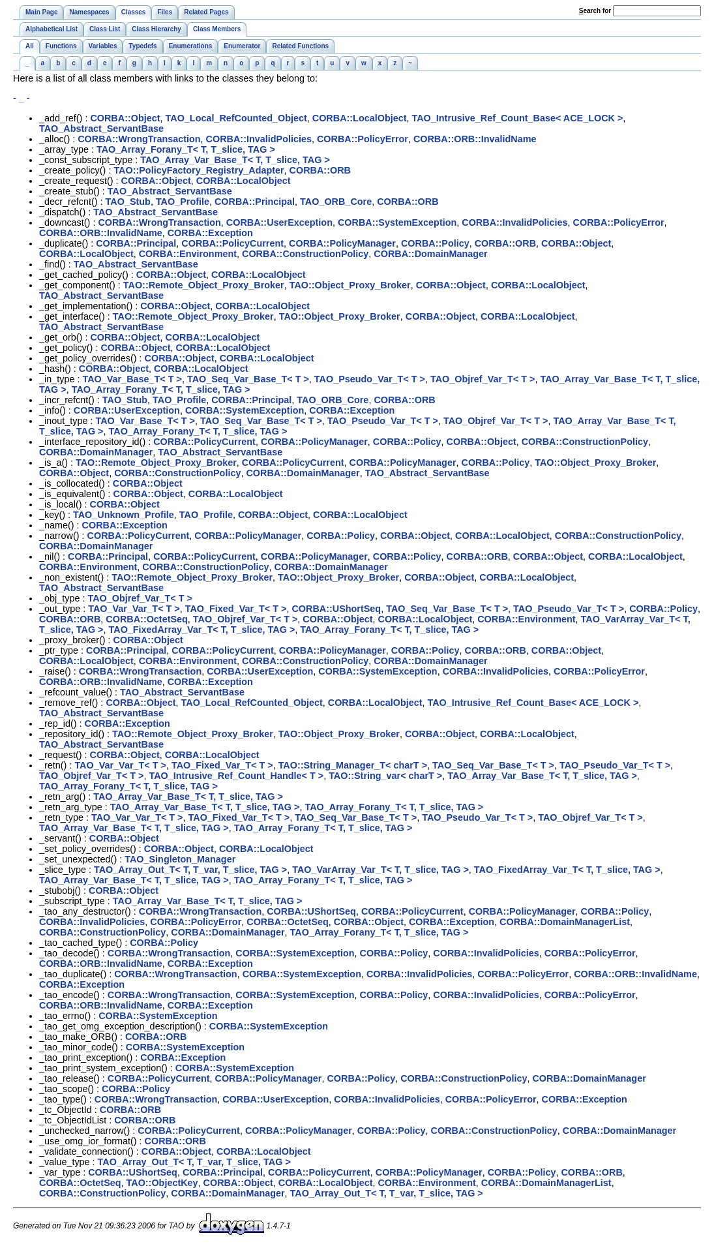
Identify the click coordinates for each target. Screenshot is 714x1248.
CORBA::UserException (279, 222)
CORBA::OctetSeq (147, 619)
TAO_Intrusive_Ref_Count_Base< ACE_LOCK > (517, 118)
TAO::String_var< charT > (385, 775)
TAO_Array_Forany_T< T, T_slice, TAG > (186, 149)
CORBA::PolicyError (362, 139)
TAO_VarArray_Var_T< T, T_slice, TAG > (380, 869)
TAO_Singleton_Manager (180, 859)
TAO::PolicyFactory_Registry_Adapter (198, 170)
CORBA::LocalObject (359, 118)
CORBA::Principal (255, 201)
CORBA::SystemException (397, 222)
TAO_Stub (128, 201)
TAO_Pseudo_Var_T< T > (369, 379)
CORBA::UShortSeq (336, 608)
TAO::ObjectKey (162, 1183)
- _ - (21, 98)
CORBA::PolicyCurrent (232, 243)
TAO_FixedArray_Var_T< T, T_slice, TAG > (202, 629)
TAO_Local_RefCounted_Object (236, 118)
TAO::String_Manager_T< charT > (352, 765)
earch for (595, 10)
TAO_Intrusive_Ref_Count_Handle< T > (236, 775)
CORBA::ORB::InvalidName (475, 139)
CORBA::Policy (435, 243)
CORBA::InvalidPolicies (259, 139)
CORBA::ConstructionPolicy (305, 254)
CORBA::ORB (320, 170)
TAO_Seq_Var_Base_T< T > (248, 379)
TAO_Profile (182, 201)
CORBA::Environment (188, 254)
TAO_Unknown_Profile (123, 515)
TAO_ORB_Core (336, 201)
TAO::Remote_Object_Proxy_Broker (203, 285)
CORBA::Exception (210, 233)
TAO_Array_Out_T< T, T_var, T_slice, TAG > (190, 869)
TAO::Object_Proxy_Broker (350, 285)
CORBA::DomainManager (430, 254)
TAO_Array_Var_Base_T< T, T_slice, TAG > (235, 160)
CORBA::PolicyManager (342, 243)
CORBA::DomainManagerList (564, 922)
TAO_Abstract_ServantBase (101, 128)
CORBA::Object (125, 118)
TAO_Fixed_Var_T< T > (236, 608)
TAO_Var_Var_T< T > (134, 608)
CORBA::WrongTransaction (139, 139)
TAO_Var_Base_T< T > (132, 379)
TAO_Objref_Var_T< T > (482, 379)
